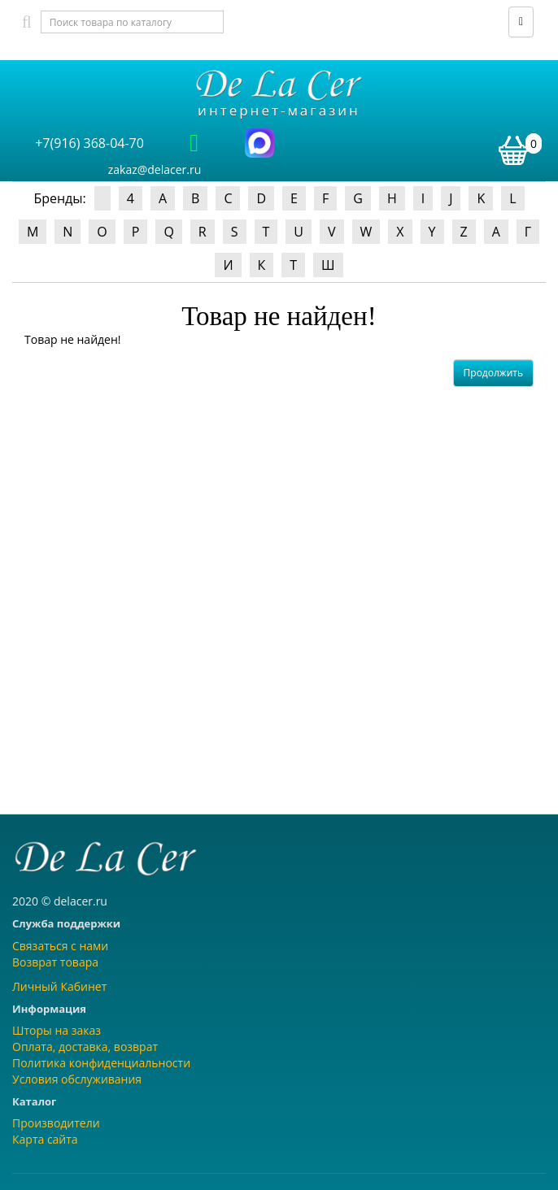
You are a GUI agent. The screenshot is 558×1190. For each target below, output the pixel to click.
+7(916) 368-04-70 (89, 143)
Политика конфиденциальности (101, 1063)
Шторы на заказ (56, 1030)
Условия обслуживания (77, 1079)
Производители (56, 1123)
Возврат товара (55, 962)
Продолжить (493, 373)
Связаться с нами (60, 945)
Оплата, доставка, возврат (85, 1046)
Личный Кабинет (59, 986)
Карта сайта (45, 1139)
